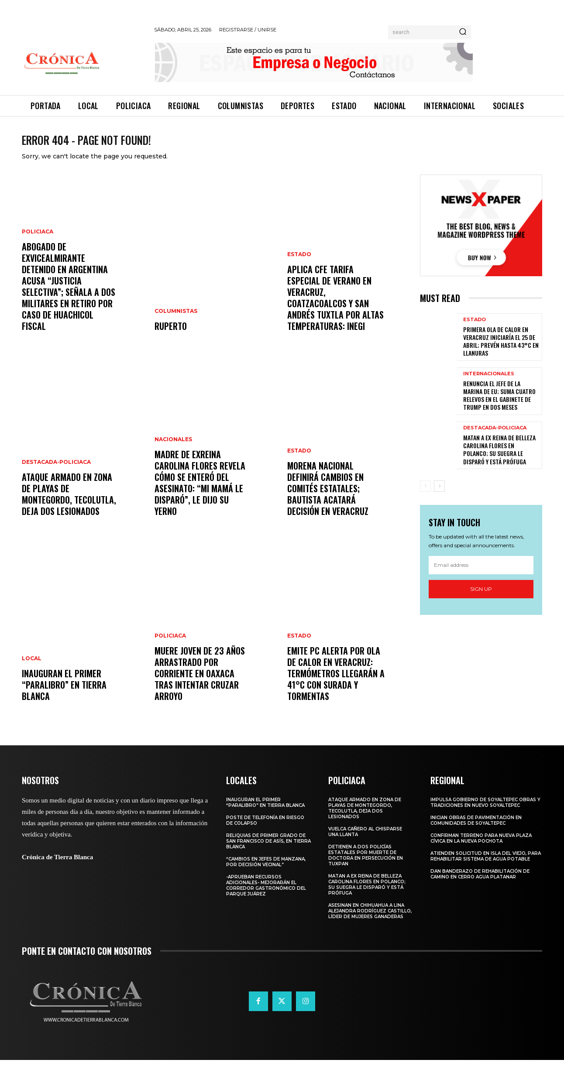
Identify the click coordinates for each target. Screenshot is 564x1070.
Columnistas (176, 321)
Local (31, 668)
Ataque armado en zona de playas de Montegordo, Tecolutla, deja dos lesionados (69, 504)
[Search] (462, 32)
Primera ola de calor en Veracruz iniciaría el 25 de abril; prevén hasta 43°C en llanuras (501, 351)
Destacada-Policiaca (56, 472)
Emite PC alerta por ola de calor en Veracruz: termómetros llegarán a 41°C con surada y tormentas (336, 683)
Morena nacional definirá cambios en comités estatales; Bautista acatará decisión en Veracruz (327, 498)
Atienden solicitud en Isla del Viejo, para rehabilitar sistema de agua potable (485, 866)
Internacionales (488, 383)
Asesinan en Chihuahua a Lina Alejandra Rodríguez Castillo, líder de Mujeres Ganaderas (370, 920)
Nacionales (173, 449)
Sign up (481, 599)
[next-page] (439, 496)
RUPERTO (171, 336)
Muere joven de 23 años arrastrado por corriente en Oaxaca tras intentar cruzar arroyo (200, 683)
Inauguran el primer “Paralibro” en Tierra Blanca (64, 695)
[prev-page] (425, 496)
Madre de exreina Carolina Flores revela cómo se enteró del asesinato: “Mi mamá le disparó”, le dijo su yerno (200, 493)
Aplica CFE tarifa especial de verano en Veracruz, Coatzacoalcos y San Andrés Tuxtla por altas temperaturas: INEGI (335, 308)
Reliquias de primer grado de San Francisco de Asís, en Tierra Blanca (268, 851)
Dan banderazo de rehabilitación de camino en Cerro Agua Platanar (480, 884)
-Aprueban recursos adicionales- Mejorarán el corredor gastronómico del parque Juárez (266, 895)
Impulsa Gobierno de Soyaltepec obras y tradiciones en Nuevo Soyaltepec (485, 812)
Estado (299, 264)
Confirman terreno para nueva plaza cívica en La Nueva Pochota (481, 848)
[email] (481, 575)
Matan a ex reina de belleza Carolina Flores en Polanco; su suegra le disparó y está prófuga (499, 459)
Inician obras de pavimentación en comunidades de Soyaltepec (476, 830)
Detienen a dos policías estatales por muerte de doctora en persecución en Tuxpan (365, 865)
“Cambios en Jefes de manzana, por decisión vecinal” (266, 872)
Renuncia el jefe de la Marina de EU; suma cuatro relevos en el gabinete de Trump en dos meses (499, 405)
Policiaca (37, 241)
